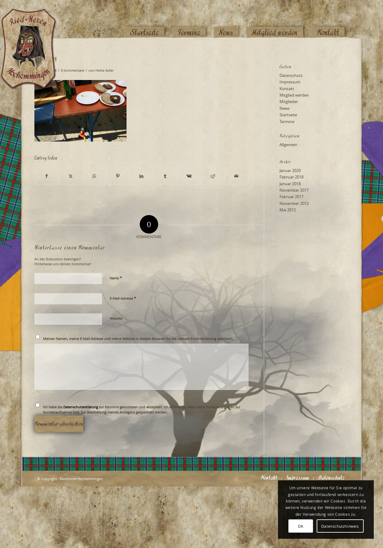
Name (116, 278)
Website (116, 318)
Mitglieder (288, 101)
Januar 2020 (290, 170)
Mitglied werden (294, 95)
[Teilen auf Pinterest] (118, 176)
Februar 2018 (291, 177)
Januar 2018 (290, 183)
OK (300, 526)
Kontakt (286, 88)
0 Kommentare (72, 70)
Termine (286, 121)
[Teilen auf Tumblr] (165, 176)
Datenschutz (291, 75)
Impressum (289, 82)
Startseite (288, 115)
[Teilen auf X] (70, 176)
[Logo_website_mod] (33, 20)
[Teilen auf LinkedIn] (141, 176)
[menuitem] (144, 21)
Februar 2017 (291, 196)
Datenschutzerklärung (80, 407)
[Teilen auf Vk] (189, 176)
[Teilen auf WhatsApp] (94, 176)
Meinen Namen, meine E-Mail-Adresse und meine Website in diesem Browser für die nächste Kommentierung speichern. (138, 338)
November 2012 (294, 203)
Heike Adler (105, 70)
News (284, 108)
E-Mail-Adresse (123, 298)
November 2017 (294, 190)
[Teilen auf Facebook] (46, 176)
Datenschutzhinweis (340, 526)
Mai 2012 (287, 210)
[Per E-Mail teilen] (236, 176)
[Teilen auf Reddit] (212, 176)
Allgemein (288, 144)
